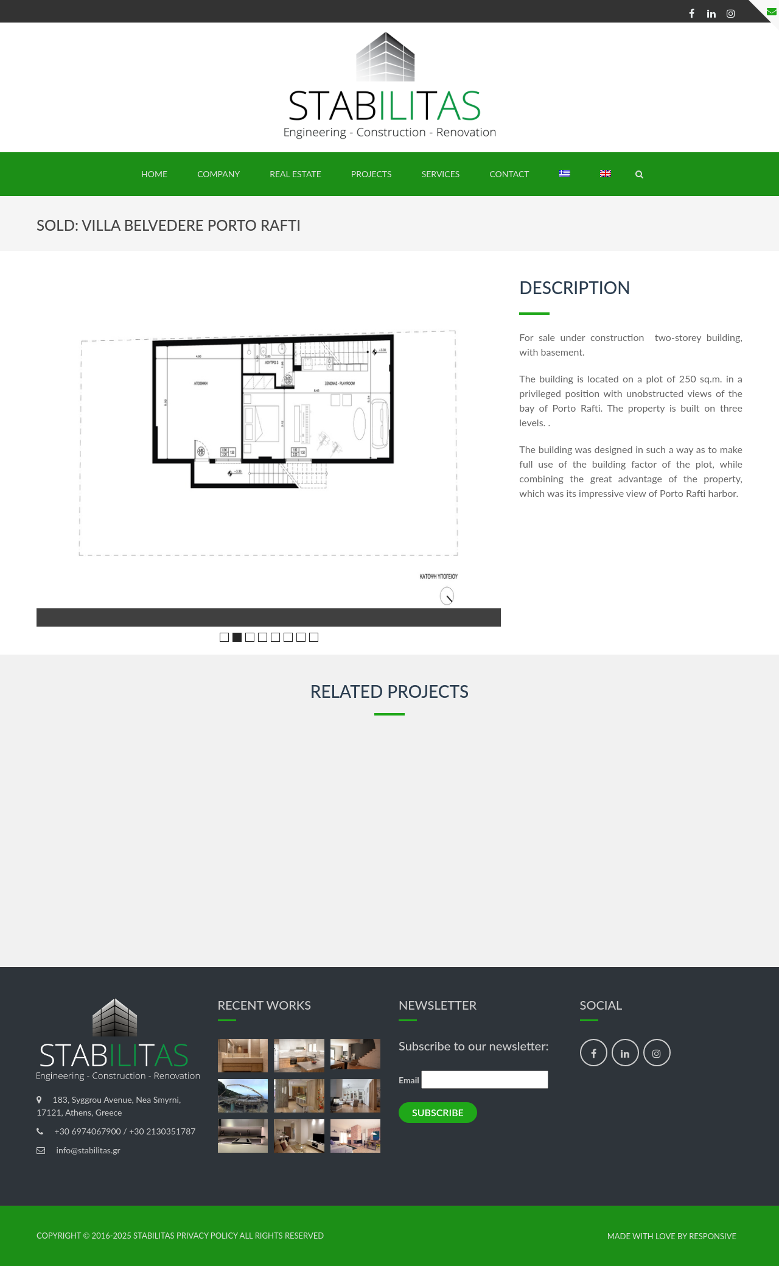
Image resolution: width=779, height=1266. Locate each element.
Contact (509, 174)
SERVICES (441, 174)
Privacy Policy (207, 1235)
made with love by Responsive (671, 1236)
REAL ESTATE (295, 174)
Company (218, 174)
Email (409, 1080)
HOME (154, 174)
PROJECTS (371, 174)
